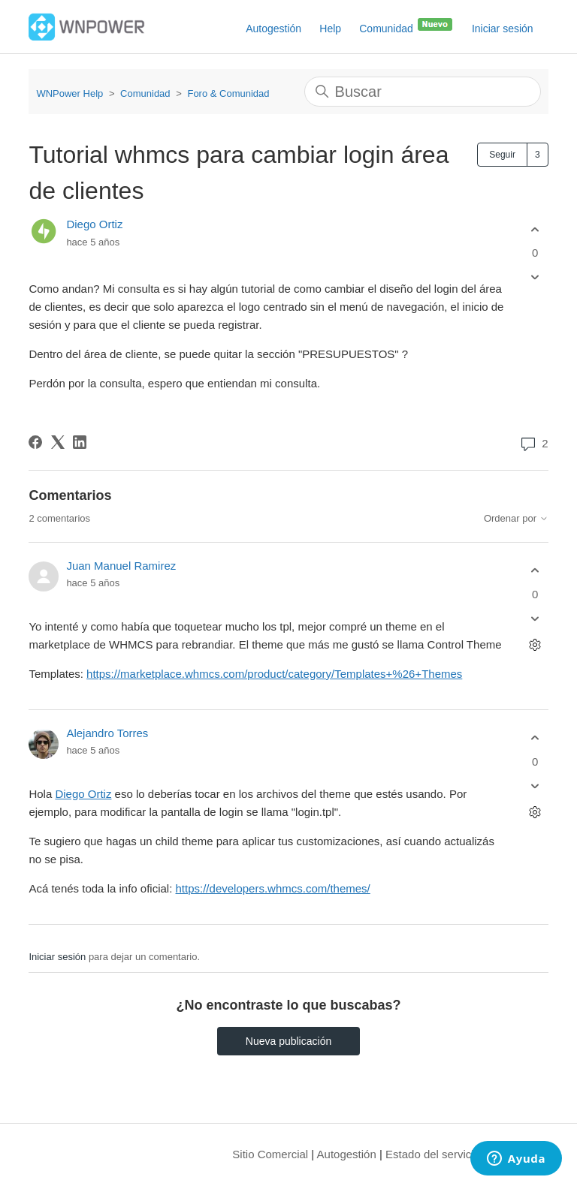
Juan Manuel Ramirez (121, 565)
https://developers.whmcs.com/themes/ (273, 888)
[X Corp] (58, 442)
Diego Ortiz (94, 224)
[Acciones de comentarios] (535, 644)
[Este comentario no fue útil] (535, 618)
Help (330, 29)
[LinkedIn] (79, 442)
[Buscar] (422, 92)
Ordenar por (516, 518)
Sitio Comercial (270, 1154)
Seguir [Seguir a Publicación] (502, 154)
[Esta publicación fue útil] (535, 229)
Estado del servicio (432, 1154)
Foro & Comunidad (228, 93)
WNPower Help (69, 93)
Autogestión (273, 29)
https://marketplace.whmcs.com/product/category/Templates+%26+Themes (274, 673)
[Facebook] (35, 442)
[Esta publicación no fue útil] (535, 277)
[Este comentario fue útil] (535, 571)
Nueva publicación (288, 1041)
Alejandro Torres (107, 733)
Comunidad (406, 26)
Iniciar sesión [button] (502, 29)
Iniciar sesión (57, 956)
